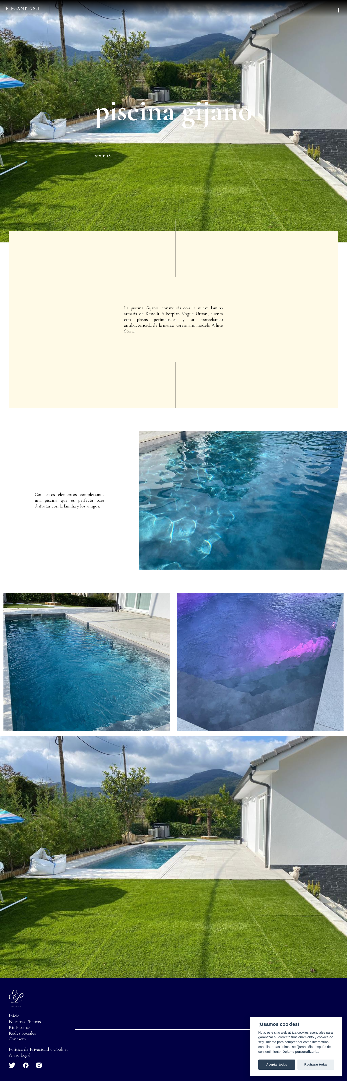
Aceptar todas (276, 1064)
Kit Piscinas (19, 1027)
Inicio (14, 1016)
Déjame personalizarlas (300, 1052)
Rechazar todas (315, 1064)
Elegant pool (23, 8)
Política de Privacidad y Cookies (38, 1049)
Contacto (17, 1039)
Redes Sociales (22, 1033)
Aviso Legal (19, 1055)
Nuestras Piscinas (25, 1021)
